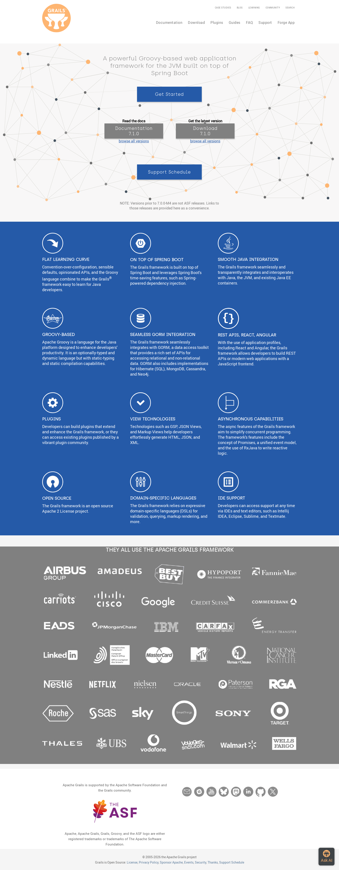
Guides (234, 22)
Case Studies (223, 7)
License (132, 862)
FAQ (249, 22)
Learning (254, 7)
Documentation (169, 22)
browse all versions (134, 141)
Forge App (286, 22)
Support (265, 22)
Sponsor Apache (171, 862)
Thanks (213, 862)
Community (273, 7)
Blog (240, 7)
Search (290, 7)
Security (200, 862)
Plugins (216, 22)
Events (188, 862)
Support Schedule (231, 862)
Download (196, 22)
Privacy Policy (148, 862)
